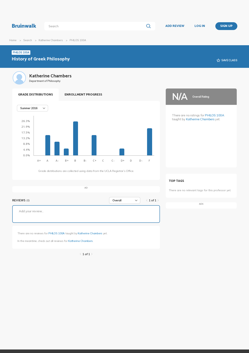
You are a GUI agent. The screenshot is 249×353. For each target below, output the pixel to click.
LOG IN (200, 26)
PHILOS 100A (56, 233)
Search (27, 40)
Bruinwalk (24, 26)
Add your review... (31, 211)
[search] (95, 26)
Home (13, 40)
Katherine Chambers (51, 40)
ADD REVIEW (174, 26)
